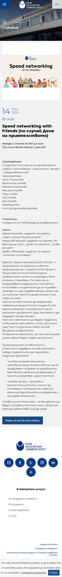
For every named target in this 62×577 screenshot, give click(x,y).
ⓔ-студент (16, 504)
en (57, 4)
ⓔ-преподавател (19, 510)
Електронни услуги (31, 489)
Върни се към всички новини (23, 420)
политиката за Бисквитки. (34, 572)
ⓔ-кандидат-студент (22, 498)
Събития (18, 22)
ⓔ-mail (12, 515)
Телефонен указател (46, 548)
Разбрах (54, 572)
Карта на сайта (49, 544)
